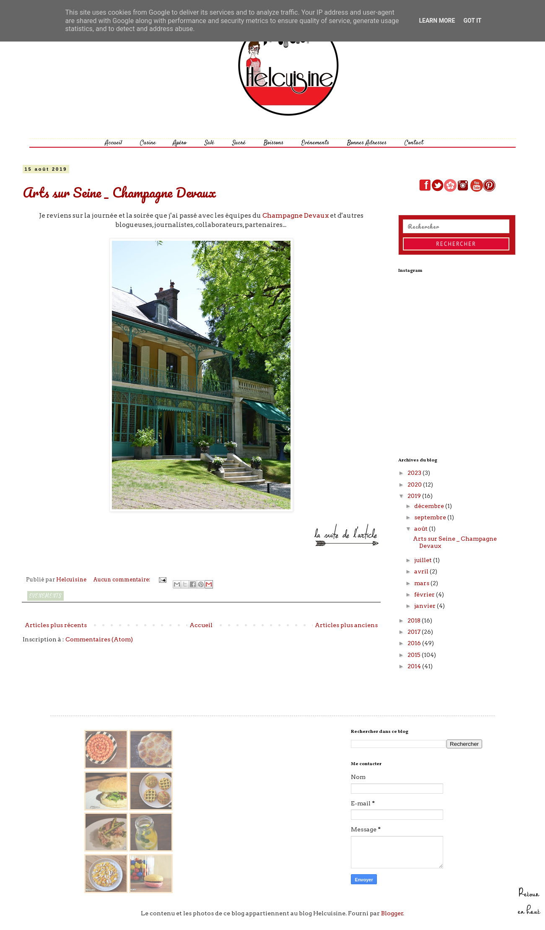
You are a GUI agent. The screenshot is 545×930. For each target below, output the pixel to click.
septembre (430, 517)
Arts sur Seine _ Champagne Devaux (119, 192)
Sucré (239, 142)
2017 (414, 631)
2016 (414, 643)
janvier (425, 605)
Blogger (392, 913)
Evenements (45, 595)
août (421, 528)
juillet (423, 560)
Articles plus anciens (346, 625)
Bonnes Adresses (367, 142)
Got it (472, 20)
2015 (414, 654)
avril (422, 571)
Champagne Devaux (295, 215)
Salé (209, 142)
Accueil (113, 142)
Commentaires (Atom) (99, 639)
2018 (414, 620)
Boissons (273, 142)
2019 (414, 495)
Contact (414, 142)
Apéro (180, 142)
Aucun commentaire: (122, 579)
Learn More (437, 20)
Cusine (148, 142)
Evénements (315, 142)
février (425, 594)
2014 (414, 666)
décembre (429, 506)
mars (422, 583)
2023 (415, 472)
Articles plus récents (56, 625)
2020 (415, 484)
